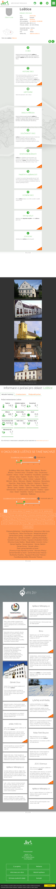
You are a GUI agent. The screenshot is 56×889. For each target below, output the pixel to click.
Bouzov (43, 470)
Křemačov (12, 479)
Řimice (10, 487)
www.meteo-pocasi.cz (42, 440)
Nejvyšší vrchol (13, 523)
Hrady (5, 519)
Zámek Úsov (12, 538)
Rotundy (43, 519)
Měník (44, 479)
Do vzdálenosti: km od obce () (19, 498)
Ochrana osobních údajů (17, 878)
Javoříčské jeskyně (40, 536)
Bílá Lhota (20, 470)
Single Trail (31, 523)
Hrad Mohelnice (27, 531)
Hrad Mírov (28, 536)
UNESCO (36, 511)
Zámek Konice (22, 546)
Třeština (40, 490)
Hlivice (16, 475)
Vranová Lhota (40, 492)
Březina (10, 472)
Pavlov (15, 485)
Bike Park (22, 523)
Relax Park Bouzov (25, 533)
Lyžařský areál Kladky (39, 538)
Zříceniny (19, 519)
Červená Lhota (20, 472)
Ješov (18, 477)
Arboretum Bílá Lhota (42, 531)
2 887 (31, 30)
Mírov (15, 481)
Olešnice (37, 483)
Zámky (12, 519)
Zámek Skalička (15, 544)
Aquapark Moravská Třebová (35, 555)
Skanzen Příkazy (40, 550)
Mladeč (29, 481)
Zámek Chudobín (24, 538)
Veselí (17, 492)
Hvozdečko (37, 475)
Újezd (46, 490)
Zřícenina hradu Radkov (16, 542)
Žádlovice (14, 38)
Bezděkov (12, 470)
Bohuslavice (35, 470)
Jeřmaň (12, 477)
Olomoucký (33, 15)
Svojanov (33, 490)
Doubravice (43, 472)
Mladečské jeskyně (40, 533)
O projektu (17, 866)
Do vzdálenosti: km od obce (22, 457)
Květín (19, 479)
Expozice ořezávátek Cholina (38, 540)
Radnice (39, 485)
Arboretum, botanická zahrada (37, 515)
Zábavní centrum (49, 523)
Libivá (25, 479)
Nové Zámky (21, 483)
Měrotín (9, 481)
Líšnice (30, 479)
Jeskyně (50, 519)
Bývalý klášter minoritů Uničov (36, 542)
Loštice (25, 9)
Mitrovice (22, 481)
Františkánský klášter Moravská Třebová (28, 557)
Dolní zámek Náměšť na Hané (27, 548)
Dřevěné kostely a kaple (31, 519)
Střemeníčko (11, 490)
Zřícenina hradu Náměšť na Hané (21, 550)
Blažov (27, 470)
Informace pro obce (17, 872)
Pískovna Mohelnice (13, 531)
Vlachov (31, 492)
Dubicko (9, 475)
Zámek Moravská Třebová (37, 553)
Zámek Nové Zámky (16, 536)
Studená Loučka (22, 490)
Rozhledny (52, 515)
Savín (15, 487)
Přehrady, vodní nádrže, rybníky (17, 515)
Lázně (4, 523)
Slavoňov (29, 487)
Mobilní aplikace (39, 872)
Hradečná (28, 475)
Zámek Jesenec (27, 544)
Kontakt (39, 878)
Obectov (30, 483)
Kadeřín (24, 477)
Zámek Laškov (33, 546)
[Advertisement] (28, 265)
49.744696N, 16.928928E (36, 21)
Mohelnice (32, 19)
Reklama (39, 866)
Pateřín (9, 485)
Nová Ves (12, 483)
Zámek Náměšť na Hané (17, 553)
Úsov (11, 492)
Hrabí (21, 475)
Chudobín (29, 472)
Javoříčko (45, 475)
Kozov (37, 477)
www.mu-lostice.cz (35, 33)
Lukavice (38, 479)
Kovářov (31, 477)
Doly (36, 472)
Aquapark (28, 511)
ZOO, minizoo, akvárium (16, 511)
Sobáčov (36, 487)
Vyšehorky (24, 494)
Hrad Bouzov (13, 533)
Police (33, 485)
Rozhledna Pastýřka (17, 555)
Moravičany (46, 481)
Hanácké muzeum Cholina (17, 540)
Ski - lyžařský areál (46, 511)
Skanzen (3, 515)
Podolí (21, 485)
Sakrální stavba (28, 527)
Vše (5, 511)
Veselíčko (23, 492)
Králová (43, 477)
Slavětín (21, 487)
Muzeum (38, 523)
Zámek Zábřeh (39, 544)
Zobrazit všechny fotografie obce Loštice (28, 383)
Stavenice (44, 487)
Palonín (44, 483)
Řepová (45, 485)
